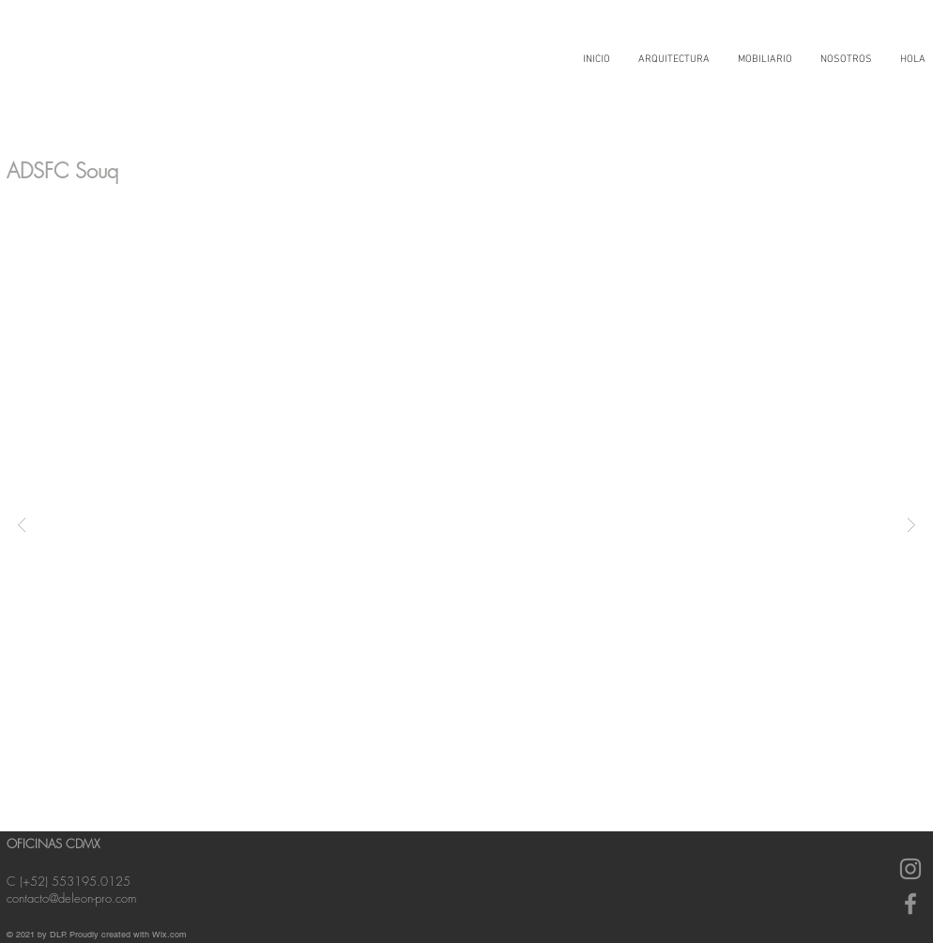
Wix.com (169, 934)
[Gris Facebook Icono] (910, 904)
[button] (466, 524)
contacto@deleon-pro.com (71, 898)
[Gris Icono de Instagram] (910, 869)
